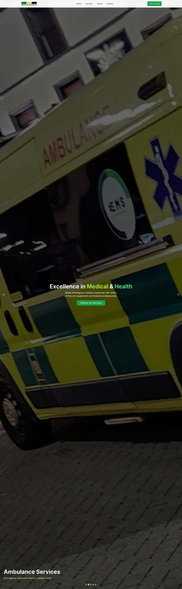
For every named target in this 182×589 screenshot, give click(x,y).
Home (78, 4)
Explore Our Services (91, 303)
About (99, 4)
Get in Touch (154, 4)
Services (89, 4)
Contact (110, 4)
